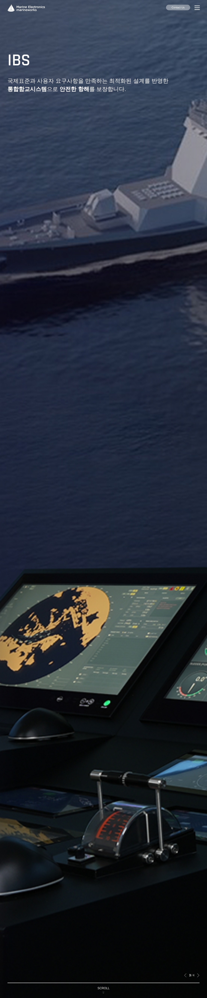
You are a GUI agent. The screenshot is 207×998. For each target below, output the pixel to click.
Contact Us (178, 7)
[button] (185, 975)
